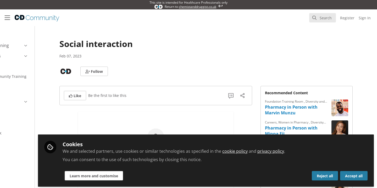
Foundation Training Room (300, 101)
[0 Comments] (247, 95)
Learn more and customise (126, 174)
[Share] (258, 95)
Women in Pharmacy (309, 122)
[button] (110, 71)
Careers (287, 122)
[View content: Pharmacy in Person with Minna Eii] (355, 128)
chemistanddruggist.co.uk (197, 6)
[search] (322, 17)
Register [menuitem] (347, 17)
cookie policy (267, 149)
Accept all (354, 174)
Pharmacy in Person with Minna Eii (307, 131)
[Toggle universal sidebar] (7, 17)
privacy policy (303, 149)
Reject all (325, 174)
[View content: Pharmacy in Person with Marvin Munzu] (355, 107)
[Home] (37, 17)
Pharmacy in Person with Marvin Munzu (307, 110)
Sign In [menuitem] (365, 17)
